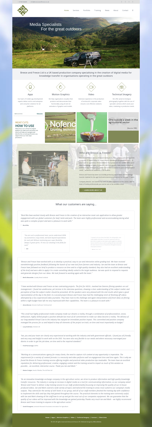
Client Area (103, 417)
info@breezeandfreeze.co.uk (40, 2)
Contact (94, 417)
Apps (53, 417)
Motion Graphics (63, 417)
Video (73, 417)
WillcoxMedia (97, 422)
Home (47, 417)
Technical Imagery (83, 417)
